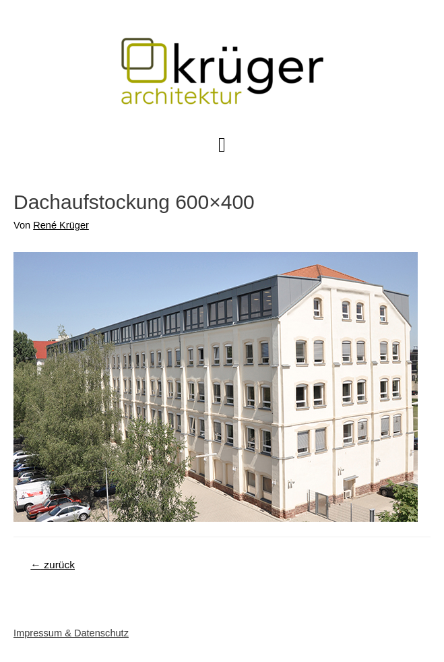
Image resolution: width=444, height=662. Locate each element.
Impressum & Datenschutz (71, 633)
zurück (52, 564)
